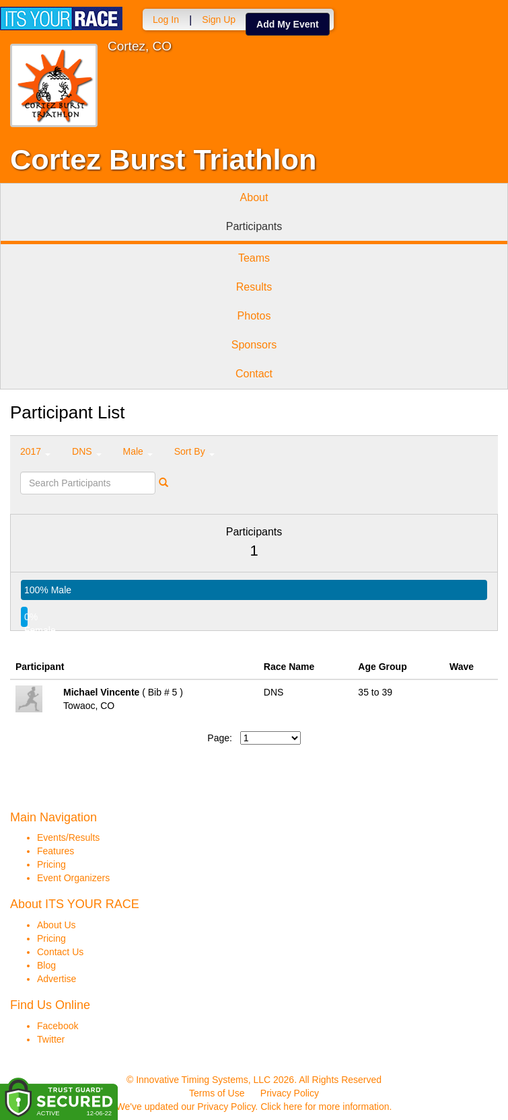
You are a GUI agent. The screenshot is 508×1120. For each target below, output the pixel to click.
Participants (254, 226)
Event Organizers (73, 877)
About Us (56, 925)
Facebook (57, 1025)
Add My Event (287, 24)
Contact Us (60, 951)
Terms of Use (216, 1093)
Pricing (51, 864)
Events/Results (68, 837)
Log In (166, 19)
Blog (46, 965)
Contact (254, 373)
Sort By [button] (194, 451)
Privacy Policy (289, 1093)
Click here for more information (324, 1106)
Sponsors (254, 344)
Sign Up (218, 19)
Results (254, 287)
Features (55, 851)
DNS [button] (86, 451)
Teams (254, 258)
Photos (254, 316)
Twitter (51, 1039)
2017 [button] (35, 451)
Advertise (56, 978)
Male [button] (138, 451)
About (254, 197)
